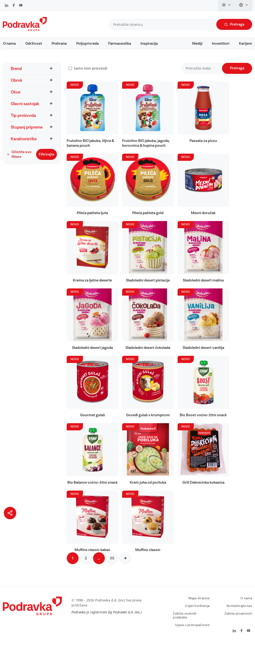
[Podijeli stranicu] (10, 513)
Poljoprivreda (87, 43)
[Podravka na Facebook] (14, 6)
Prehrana (59, 43)
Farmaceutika (119, 43)
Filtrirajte (46, 159)
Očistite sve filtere (19, 159)
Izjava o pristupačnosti (192, 629)
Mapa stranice (199, 603)
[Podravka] (25, 30)
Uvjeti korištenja (197, 610)
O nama (9, 43)
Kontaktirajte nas (239, 610)
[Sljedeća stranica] (125, 563)
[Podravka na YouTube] (20, 6)
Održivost (33, 43)
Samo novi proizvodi (90, 73)
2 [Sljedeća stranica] (86, 563)
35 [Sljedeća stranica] (112, 563)
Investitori (220, 43)
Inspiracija (149, 43)
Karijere (245, 43)
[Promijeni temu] (226, 5)
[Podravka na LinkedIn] (6, 6)
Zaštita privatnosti (238, 618)
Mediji (197, 43)
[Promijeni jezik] (243, 5)
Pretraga (234, 24)
